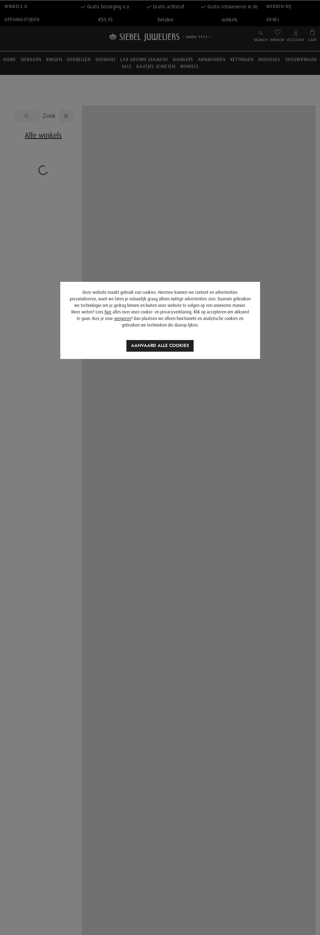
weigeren (122, 318)
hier (108, 312)
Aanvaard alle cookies (160, 345)
